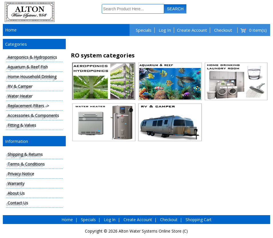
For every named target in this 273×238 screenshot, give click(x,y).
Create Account (192, 30)
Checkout (223, 30)
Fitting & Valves (22, 125)
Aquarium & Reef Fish (28, 66)
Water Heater (20, 96)
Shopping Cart (199, 219)
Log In (165, 30)
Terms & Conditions (26, 164)
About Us (16, 193)
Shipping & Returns (25, 154)
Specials (144, 30)
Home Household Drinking (32, 76)
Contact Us (18, 202)
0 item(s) (258, 30)
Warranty (16, 183)
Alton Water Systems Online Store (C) (153, 231)
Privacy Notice (21, 173)
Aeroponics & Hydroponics (32, 57)
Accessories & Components (33, 115)
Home (11, 30)
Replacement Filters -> (28, 105)
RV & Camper (20, 86)
